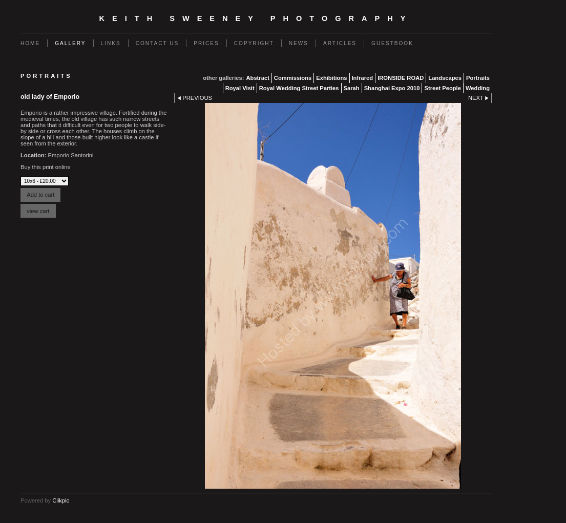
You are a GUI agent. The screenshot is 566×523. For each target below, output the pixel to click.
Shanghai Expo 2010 (392, 88)
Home (30, 43)
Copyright (254, 43)
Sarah (352, 88)
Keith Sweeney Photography (256, 18)
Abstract (257, 78)
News (298, 43)
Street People (442, 88)
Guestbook (392, 43)
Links (111, 43)
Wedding (478, 88)
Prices (206, 43)
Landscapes (445, 78)
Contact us (157, 43)
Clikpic (60, 500)
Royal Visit (240, 88)
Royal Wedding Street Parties (299, 88)
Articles (340, 43)
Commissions (292, 78)
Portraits (478, 78)
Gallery (70, 43)
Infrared (362, 78)
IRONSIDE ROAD (401, 78)
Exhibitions (331, 78)
